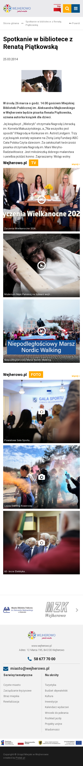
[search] (67, 8)
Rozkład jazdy (53, 718)
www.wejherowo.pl (41, 645)
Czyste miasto (11, 684)
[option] (22, 610)
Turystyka (50, 684)
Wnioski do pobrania (56, 712)
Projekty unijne (53, 723)
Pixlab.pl (20, 757)
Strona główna (11, 23)
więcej (76, 164)
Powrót (74, 23)
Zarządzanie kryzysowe (17, 690)
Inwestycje (51, 701)
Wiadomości (52, 729)
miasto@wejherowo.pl (29, 668)
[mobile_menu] (75, 8)
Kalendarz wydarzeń (57, 707)
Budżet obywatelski (56, 690)
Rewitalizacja (11, 701)
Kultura (49, 696)
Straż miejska (11, 696)
